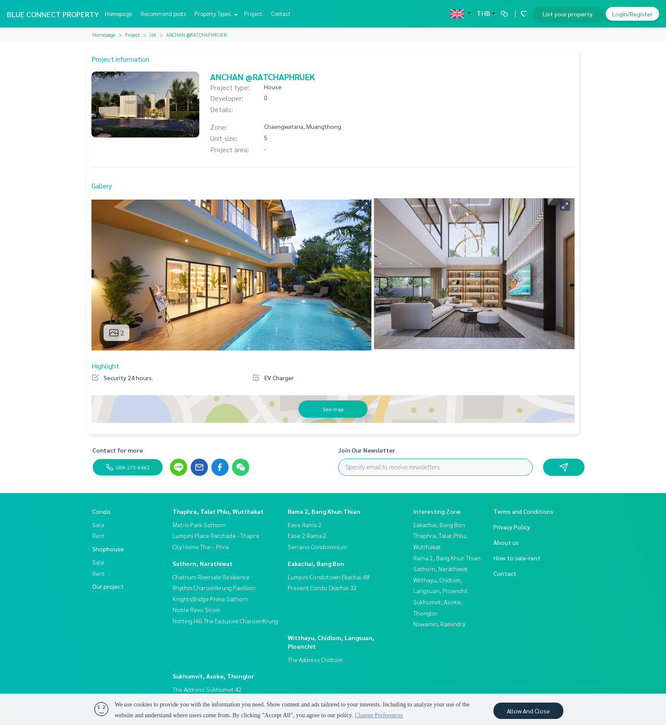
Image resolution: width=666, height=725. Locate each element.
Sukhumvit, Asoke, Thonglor (213, 676)
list (153, 34)
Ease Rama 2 (305, 524)
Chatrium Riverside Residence (211, 577)
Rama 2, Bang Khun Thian (324, 511)
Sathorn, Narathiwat (202, 563)
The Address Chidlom (315, 659)
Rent (98, 535)
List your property (568, 14)
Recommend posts (163, 13)
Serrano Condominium (317, 546)
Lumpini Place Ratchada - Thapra (216, 535)
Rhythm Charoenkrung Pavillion (214, 587)
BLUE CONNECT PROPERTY (53, 14)
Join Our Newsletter (366, 450)
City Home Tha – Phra (201, 546)
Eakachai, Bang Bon (316, 563)
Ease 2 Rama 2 (307, 535)
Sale (98, 524)
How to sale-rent (516, 558)
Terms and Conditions (523, 511)
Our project (108, 586)
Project (253, 13)
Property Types (215, 13)
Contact (281, 13)
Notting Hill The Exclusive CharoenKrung (225, 621)
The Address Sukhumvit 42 (207, 689)
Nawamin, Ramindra (439, 624)
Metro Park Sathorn (199, 524)
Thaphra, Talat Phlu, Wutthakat (218, 511)
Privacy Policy (511, 527)
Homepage (118, 13)
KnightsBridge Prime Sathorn (210, 599)
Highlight (105, 365)
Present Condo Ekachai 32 (322, 587)
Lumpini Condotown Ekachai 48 (329, 577)
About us (506, 542)
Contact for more (117, 450)
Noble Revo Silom (196, 609)
